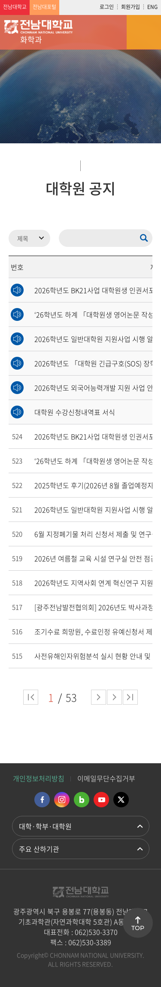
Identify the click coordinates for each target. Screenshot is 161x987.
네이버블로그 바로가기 (81, 799)
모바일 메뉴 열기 (144, 32)
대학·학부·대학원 (45, 826)
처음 (30, 697)
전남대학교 (15, 7)
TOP (137, 928)
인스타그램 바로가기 (62, 799)
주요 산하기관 (39, 849)
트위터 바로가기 (121, 799)
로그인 (107, 6)
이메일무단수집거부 (106, 778)
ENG (152, 6)
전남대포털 (44, 7)
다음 (114, 697)
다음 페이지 (98, 697)
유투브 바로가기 (101, 799)
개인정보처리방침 (38, 778)
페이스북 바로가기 (42, 799)
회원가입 (130, 6)
